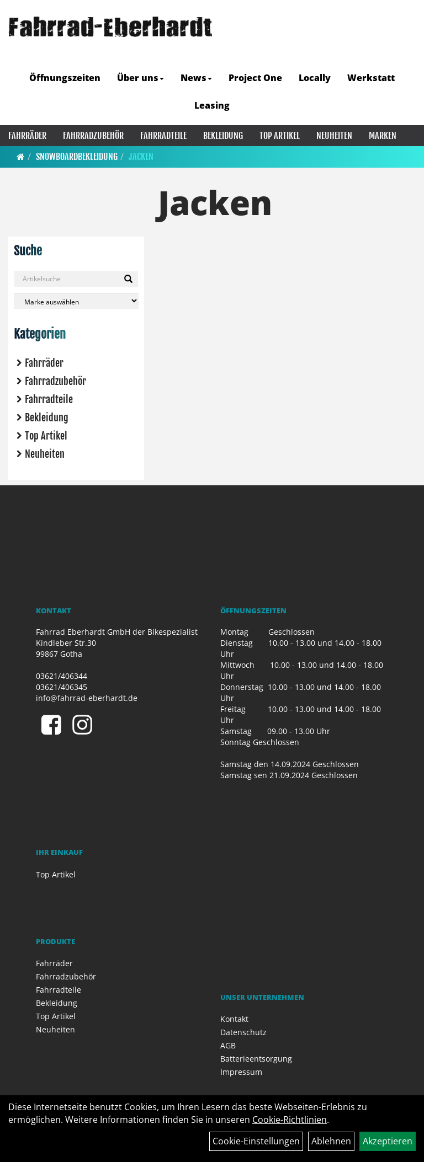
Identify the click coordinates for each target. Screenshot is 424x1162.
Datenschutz (243, 1032)
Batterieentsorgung (256, 1058)
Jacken (141, 156)
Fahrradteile (163, 135)
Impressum (241, 1072)
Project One (255, 78)
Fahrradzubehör (93, 135)
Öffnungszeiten (64, 78)
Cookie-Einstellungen (256, 1141)
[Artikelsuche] (403, 51)
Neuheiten (334, 135)
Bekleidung (223, 135)
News (196, 78)
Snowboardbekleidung (77, 156)
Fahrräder (27, 135)
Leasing (212, 105)
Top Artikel (279, 135)
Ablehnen (331, 1141)
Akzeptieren (387, 1141)
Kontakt (234, 1019)
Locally (315, 78)
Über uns (140, 78)
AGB (228, 1045)
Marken (382, 135)
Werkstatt (371, 78)
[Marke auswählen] (76, 301)
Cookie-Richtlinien (289, 1119)
